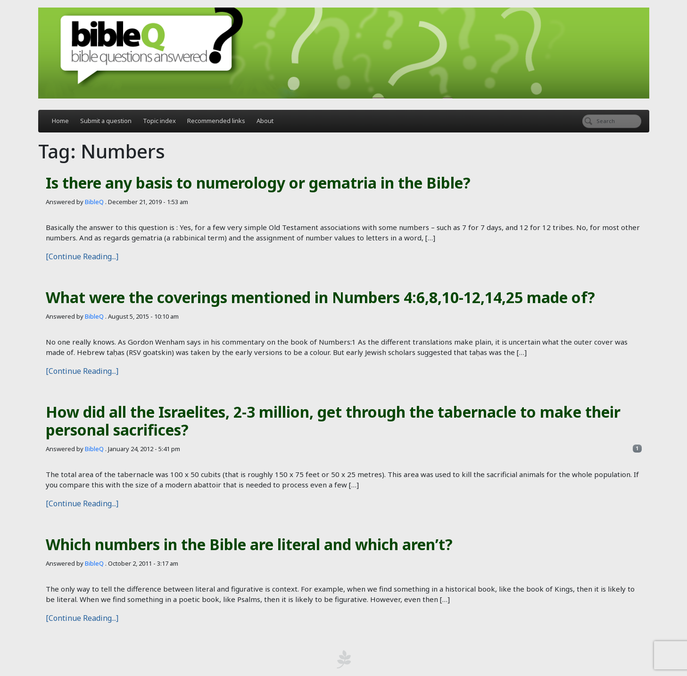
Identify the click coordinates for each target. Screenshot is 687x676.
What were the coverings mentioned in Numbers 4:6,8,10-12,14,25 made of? (320, 297)
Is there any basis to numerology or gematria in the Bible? (258, 183)
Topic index (159, 120)
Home (60, 120)
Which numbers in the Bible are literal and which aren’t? (249, 544)
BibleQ (94, 202)
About (265, 120)
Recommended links (216, 120)
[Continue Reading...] (82, 256)
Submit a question (106, 120)
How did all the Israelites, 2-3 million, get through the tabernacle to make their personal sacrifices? (333, 421)
